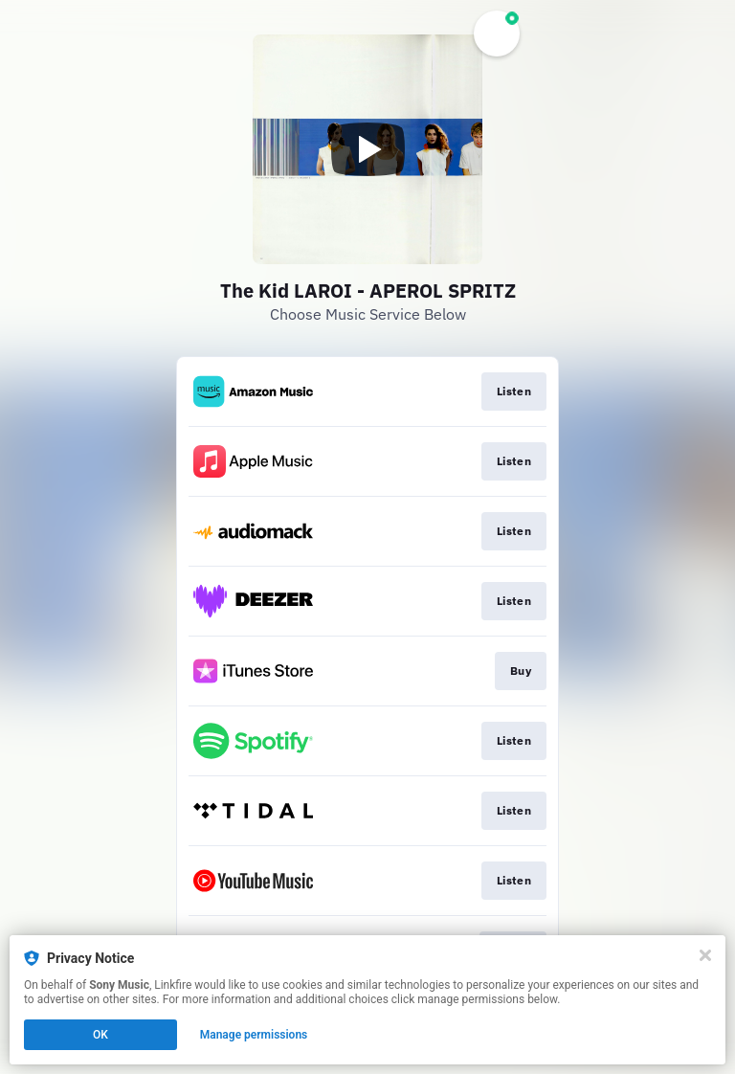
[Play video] (367, 149)
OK (100, 1034)
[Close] (705, 955)
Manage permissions (254, 1034)
